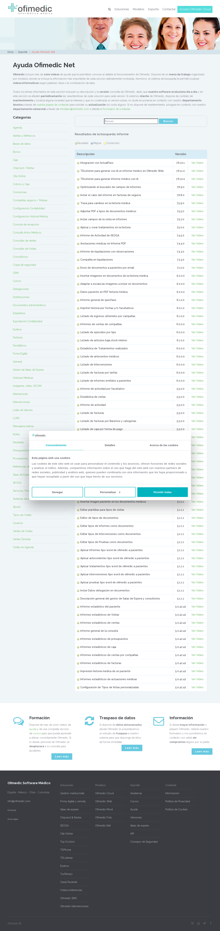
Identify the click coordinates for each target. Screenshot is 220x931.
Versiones (136, 817)
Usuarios (18, 523)
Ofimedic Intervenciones (74, 906)
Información (172, 793)
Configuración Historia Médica (30, 216)
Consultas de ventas (24, 240)
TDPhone (65, 849)
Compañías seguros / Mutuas (30, 200)
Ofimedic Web (103, 801)
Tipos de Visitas (22, 515)
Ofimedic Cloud (104, 793)
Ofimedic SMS (68, 898)
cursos (37, 733)
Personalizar (110, 491)
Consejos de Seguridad (144, 841)
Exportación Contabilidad (27, 321)
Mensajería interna (23, 426)
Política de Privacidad (177, 801)
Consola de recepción (26, 224)
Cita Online (19, 176)
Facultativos (19, 345)
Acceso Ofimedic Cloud (195, 9)
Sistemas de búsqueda (26, 498)
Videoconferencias (71, 890)
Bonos (16, 151)
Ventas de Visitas (23, 531)
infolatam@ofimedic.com (74, 109)
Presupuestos (21, 450)
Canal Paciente (68, 882)
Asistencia (136, 793)
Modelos (138, 9)
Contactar (169, 9)
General (17, 361)
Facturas (17, 337)
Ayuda (134, 809)
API (132, 833)
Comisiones (20, 192)
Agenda (17, 127)
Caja (15, 160)
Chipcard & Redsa (70, 817)
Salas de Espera (22, 474)
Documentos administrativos (29, 305)
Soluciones (121, 9)
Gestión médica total (72, 793)
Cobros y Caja (21, 184)
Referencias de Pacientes (27, 466)
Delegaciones (21, 289)
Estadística (19, 313)
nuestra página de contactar (53, 104)
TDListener (66, 857)
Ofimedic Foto (103, 817)
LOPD (16, 418)
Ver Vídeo (197, 162)
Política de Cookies (176, 809)
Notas (16, 434)
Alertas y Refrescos (24, 135)
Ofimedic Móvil (104, 809)
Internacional (20, 394)
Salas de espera (69, 809)
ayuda (32, 729)
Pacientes (18, 442)
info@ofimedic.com (19, 801)
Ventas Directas (22, 539)
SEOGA (17, 482)
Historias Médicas (23, 377)
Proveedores (20, 458)
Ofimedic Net (103, 825)
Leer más (62, 756)
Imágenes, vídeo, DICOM (27, 385)
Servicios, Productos (25, 490)
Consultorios (20, 256)
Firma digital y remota (73, 801)
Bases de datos (22, 143)
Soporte (153, 9)
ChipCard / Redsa (23, 168)
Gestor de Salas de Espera (28, 369)
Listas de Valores (23, 410)
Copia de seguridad (24, 264)
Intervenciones (21, 402)
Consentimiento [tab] (56, 445)
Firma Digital (20, 353)
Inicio (11, 52)
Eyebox (17, 329)
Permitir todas (162, 491)
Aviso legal (13, 819)
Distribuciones (21, 297)
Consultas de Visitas (24, 248)
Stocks (17, 506)
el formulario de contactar (115, 109)
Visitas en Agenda (23, 547)
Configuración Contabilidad (29, 208)
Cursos (17, 281)
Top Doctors (67, 841)
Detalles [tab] (110, 445)
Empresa (12, 810)
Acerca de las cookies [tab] (164, 445)
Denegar (57, 491)
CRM (16, 272)
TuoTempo (66, 874)
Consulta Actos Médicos (27, 232)
